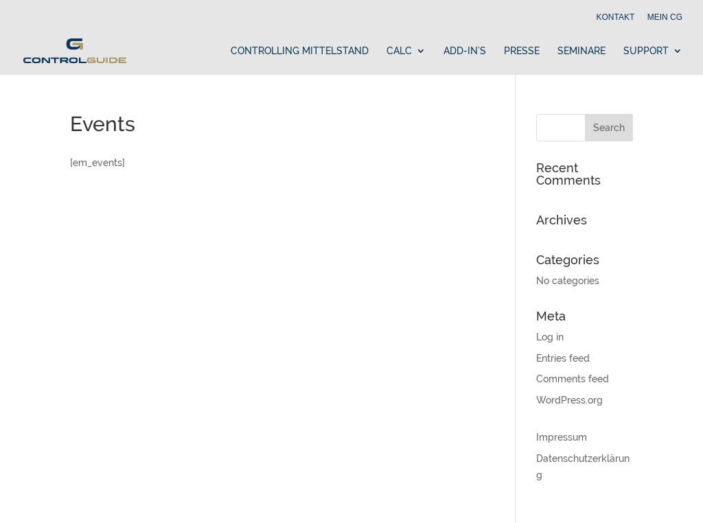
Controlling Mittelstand (300, 51)
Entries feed (563, 358)
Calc (399, 51)
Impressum (561, 437)
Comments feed (572, 378)
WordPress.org (569, 400)
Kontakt (616, 17)
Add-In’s (464, 51)
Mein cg (664, 17)
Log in (550, 337)
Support (646, 51)
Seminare (581, 51)
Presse (522, 51)
